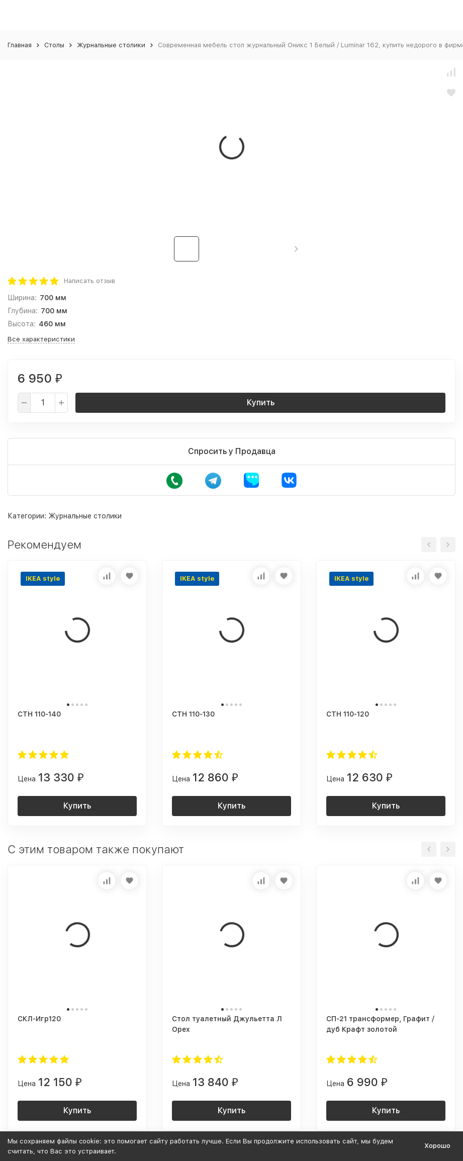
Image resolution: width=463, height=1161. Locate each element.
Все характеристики (41, 339)
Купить (260, 402)
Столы (54, 45)
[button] (296, 248)
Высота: (22, 324)
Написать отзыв (89, 281)
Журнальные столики (111, 45)
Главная (20, 45)
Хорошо (437, 1145)
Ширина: (22, 298)
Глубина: (23, 311)
